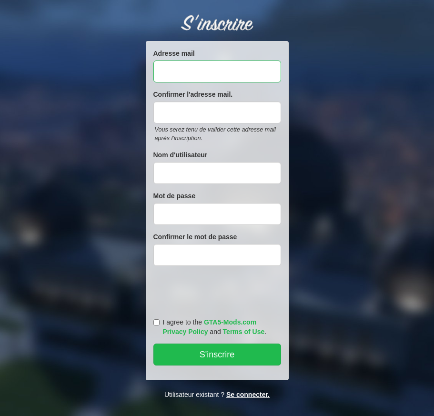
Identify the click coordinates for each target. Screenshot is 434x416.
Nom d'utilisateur (180, 155)
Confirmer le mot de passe (195, 237)
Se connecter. (248, 394)
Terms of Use (244, 331)
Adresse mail (174, 53)
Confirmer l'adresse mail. (193, 94)
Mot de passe (174, 196)
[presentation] (218, 289)
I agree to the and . (210, 326)
